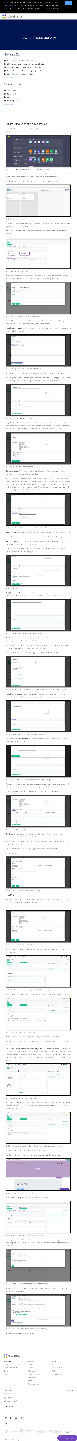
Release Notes (57, 1374)
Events (6, 1371)
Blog (53, 1364)
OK (68, 3)
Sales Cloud (11, 94)
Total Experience (33, 1384)
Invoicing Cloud (12, 100)
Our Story (7, 1364)
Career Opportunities (11, 1368)
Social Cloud (11, 90)
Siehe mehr (8, 78)
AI (8, 97)
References (31, 1371)
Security (30, 1368)
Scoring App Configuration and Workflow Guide (24, 67)
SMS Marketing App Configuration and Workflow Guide (26, 64)
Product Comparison (35, 1374)
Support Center (57, 1368)
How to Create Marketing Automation (20, 61)
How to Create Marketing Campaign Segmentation (25, 71)
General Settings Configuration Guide (20, 74)
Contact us (7, 1374)
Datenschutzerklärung (11, 5)
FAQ (53, 1371)
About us (70, 1390)
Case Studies (32, 1377)
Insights (30, 1381)
